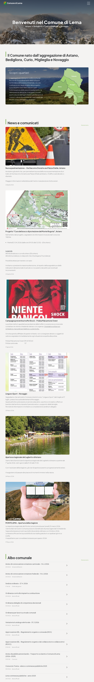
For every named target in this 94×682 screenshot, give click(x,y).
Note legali (41, 675)
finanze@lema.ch (54, 634)
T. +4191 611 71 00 (14, 457)
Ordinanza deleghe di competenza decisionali (23, 383)
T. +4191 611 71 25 (13, 502)
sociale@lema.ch (12, 656)
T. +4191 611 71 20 (54, 632)
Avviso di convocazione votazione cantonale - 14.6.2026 (23, 362)
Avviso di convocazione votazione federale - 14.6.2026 (65, 362)
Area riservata (61, 675)
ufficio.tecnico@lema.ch (17, 504)
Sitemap (48, 675)
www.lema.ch (13, 462)
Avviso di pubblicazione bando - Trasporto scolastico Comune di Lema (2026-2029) (64, 406)
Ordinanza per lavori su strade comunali (63, 383)
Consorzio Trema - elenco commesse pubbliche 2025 (20, 418)
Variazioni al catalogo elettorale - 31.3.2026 (22, 393)
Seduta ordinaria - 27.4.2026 (17, 373)
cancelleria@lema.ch (15, 459)
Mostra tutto (84, 125)
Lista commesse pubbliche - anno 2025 (63, 417)
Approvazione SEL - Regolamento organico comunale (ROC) (65, 394)
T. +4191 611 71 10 (11, 653)
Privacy (35, 675)
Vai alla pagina (15, 480)
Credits (54, 675)
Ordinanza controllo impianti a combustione (65, 373)
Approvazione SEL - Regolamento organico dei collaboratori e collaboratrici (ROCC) (24, 406)
